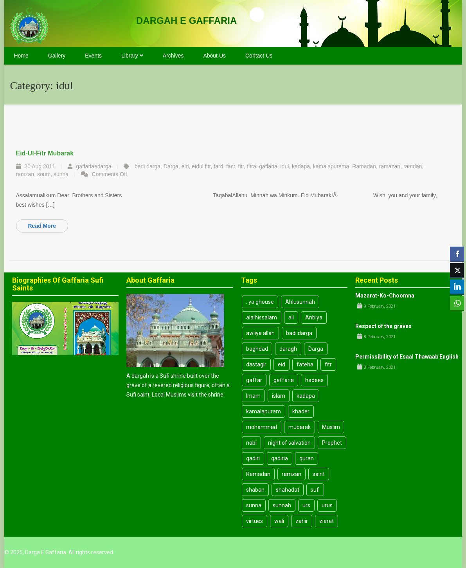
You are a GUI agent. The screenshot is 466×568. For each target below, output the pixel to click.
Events (93, 55)
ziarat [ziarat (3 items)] (326, 521)
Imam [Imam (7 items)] (253, 396)
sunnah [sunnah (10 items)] (282, 505)
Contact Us (258, 55)
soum (43, 174)
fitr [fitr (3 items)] (328, 364)
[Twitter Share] (457, 270)
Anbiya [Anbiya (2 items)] (313, 317)
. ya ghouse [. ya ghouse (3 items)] (260, 302)
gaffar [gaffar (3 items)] (254, 380)
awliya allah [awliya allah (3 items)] (260, 333)
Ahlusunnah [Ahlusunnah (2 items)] (300, 302)
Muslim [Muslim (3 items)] (331, 427)
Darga (171, 166)
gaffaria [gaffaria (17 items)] (283, 380)
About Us (214, 55)
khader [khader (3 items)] (300, 411)
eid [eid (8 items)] (281, 364)
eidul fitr (201, 166)
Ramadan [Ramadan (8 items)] (258, 474)
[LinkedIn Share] (457, 286)
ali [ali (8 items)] (291, 317)
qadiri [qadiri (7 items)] (253, 458)
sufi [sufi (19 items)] (315, 490)
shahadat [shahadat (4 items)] (287, 490)
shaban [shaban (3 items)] (255, 490)
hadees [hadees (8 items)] (314, 380)
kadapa (301, 166)
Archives (173, 55)
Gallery (56, 55)
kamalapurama (331, 166)
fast (230, 166)
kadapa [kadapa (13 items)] (306, 396)
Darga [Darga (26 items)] (315, 349)
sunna (61, 174)
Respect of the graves (383, 326)
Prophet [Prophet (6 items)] (332, 443)
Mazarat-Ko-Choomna (384, 295)
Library (132, 55)
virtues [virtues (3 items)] (254, 521)
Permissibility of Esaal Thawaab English (407, 356)
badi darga (147, 166)
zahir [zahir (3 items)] (301, 521)
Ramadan (364, 166)
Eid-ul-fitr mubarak (45, 153)
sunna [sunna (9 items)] (253, 505)
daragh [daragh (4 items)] (288, 349)
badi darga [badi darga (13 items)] (299, 333)
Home (21, 55)
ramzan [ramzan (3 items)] (291, 474)
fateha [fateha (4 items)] (305, 364)
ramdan (412, 166)
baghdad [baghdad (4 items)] (257, 349)
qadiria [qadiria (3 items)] (279, 458)
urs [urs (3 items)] (306, 505)
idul (284, 166)
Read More (42, 226)
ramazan (389, 166)
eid (185, 166)
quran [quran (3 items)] (306, 458)
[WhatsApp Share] (457, 303)
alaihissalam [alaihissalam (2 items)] (261, 317)
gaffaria (268, 166)
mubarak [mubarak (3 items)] (299, 427)
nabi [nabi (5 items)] (251, 443)
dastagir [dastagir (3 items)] (256, 364)
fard (218, 166)
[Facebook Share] (457, 254)
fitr (241, 166)
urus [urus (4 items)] (327, 505)
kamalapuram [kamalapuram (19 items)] (263, 411)
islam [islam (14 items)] (278, 396)
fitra (251, 166)
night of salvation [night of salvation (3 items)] (289, 443)
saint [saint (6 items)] (319, 474)
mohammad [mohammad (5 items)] (261, 427)
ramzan (25, 174)
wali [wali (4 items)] (279, 521)
